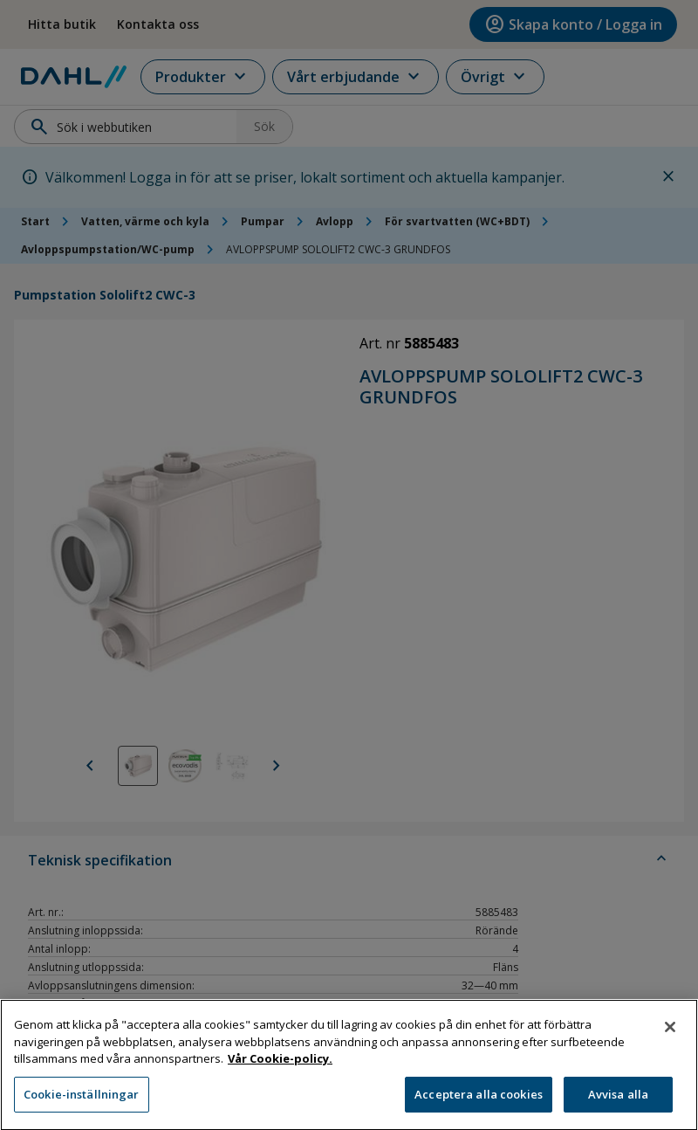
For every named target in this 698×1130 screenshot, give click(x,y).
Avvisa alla (618, 1101)
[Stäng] (670, 1034)
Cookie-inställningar (82, 1101)
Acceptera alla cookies (478, 1101)
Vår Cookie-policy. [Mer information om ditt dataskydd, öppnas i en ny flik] (280, 1065)
